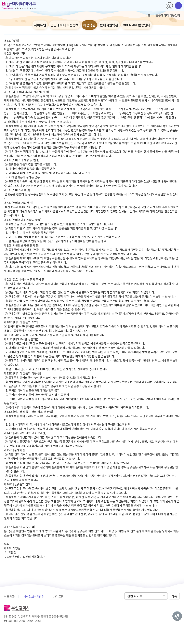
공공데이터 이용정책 (65, 25)
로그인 (169, 5)
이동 (174, 596)
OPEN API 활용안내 (136, 25)
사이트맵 (40, 25)
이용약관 (89, 25)
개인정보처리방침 (33, 596)
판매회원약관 (109, 25)
